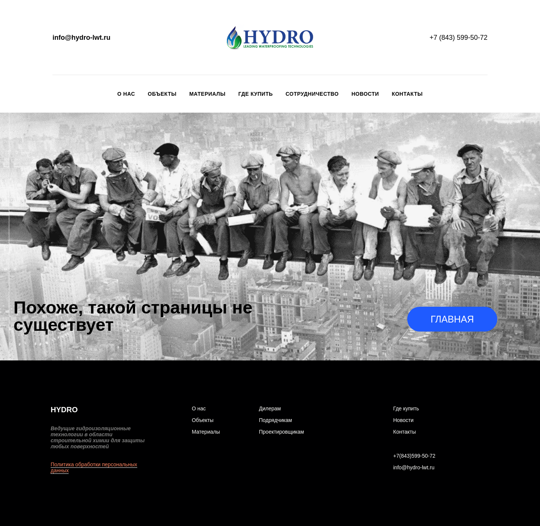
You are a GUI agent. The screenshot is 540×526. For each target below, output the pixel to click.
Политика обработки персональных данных (94, 467)
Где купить (255, 94)
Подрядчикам (275, 420)
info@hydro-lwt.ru (81, 37)
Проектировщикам (281, 432)
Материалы (207, 94)
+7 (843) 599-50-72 (458, 37)
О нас (126, 94)
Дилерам (270, 408)
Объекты (162, 94)
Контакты (407, 94)
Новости (365, 94)
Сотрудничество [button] (312, 94)
